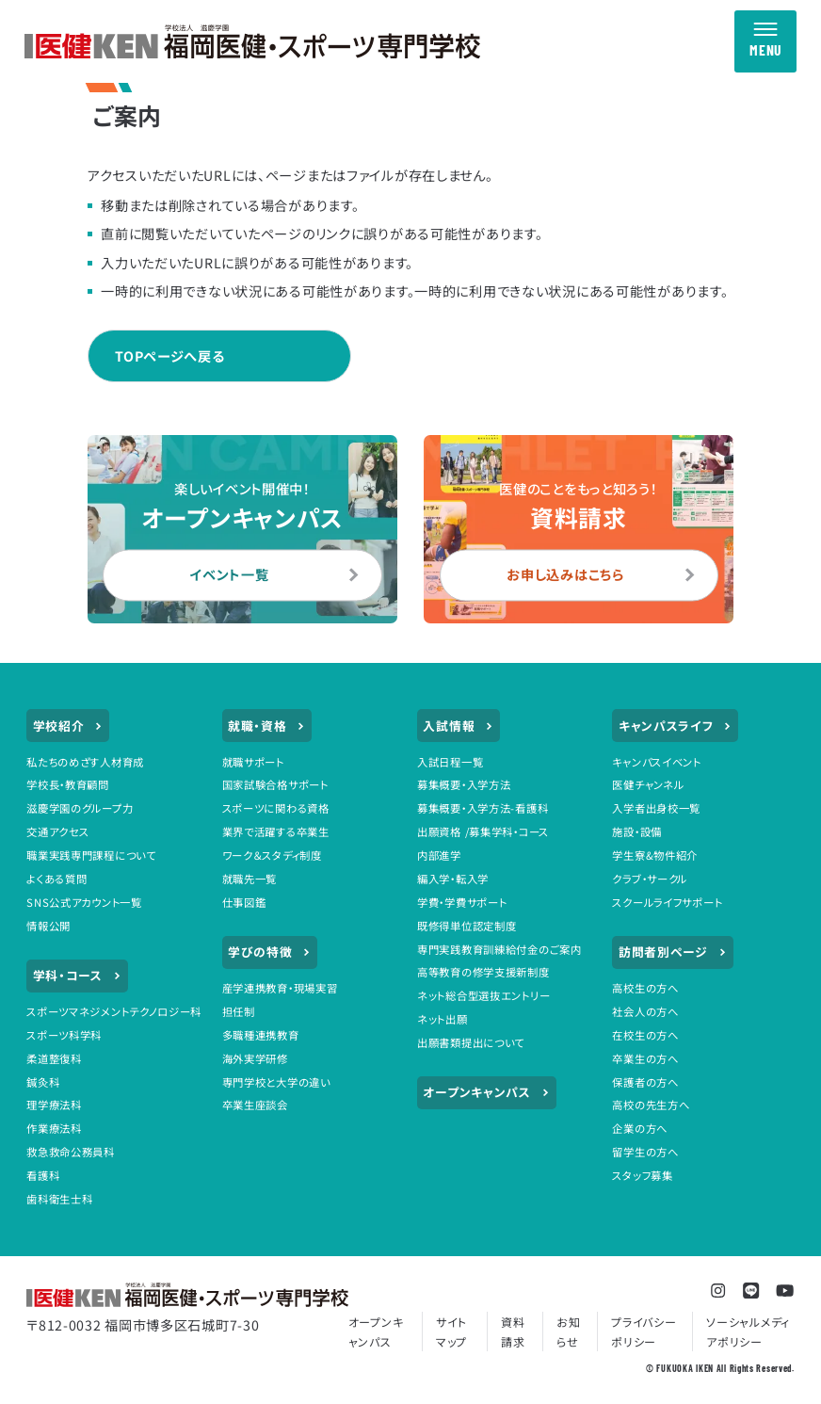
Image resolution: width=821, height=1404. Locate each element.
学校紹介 (68, 726)
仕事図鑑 (244, 902)
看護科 (42, 1175)
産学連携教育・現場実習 (280, 987)
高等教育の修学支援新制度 (483, 971)
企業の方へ (640, 1128)
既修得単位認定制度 (466, 925)
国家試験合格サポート (275, 784)
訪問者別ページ (673, 952)
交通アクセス (57, 831)
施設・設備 (637, 831)
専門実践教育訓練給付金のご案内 (499, 949)
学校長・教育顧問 (67, 784)
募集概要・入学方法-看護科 (482, 807)
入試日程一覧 (450, 761)
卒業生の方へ (645, 1058)
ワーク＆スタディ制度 (272, 855)
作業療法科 (54, 1128)
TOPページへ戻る (169, 356)
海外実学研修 (255, 1058)
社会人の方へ (645, 1011)
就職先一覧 (250, 878)
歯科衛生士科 (59, 1198)
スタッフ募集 (642, 1175)
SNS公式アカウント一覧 (84, 902)
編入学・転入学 (453, 878)
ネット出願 (442, 1018)
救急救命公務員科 (70, 1151)
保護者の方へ (645, 1081)
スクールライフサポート (667, 902)
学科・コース (77, 975)
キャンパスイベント (656, 761)
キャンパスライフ (675, 726)
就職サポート (253, 761)
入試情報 (458, 726)
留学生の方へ (645, 1151)
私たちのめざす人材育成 (85, 761)
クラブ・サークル (649, 878)
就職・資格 (267, 726)
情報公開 (48, 925)
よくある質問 (56, 878)
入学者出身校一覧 (656, 807)
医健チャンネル (648, 784)
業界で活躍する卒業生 (276, 831)
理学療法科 (54, 1104)
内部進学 (439, 855)
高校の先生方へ (650, 1104)
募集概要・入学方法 (463, 784)
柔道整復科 (54, 1058)
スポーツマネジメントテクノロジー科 (113, 1011)
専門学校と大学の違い (276, 1081)
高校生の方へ (645, 987)
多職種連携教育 (260, 1034)
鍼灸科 (42, 1081)
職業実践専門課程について (91, 855)
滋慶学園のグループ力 (79, 807)
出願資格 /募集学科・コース (483, 831)
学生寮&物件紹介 (655, 855)
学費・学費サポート (462, 902)
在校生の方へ (645, 1034)
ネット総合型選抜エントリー (483, 995)
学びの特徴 (270, 952)
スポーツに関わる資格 (276, 807)
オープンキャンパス (486, 1092)
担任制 (238, 1011)
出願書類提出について (470, 1042)
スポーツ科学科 (64, 1034)
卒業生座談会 (255, 1104)
